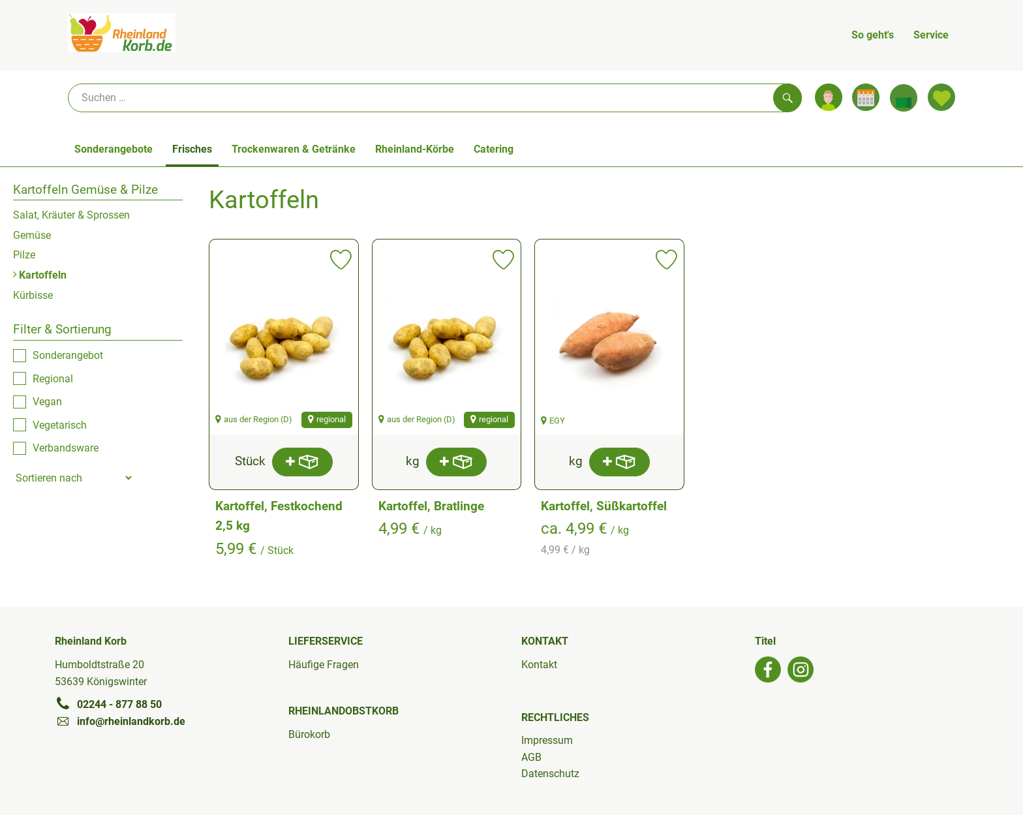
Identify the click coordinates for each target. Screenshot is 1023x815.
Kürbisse (33, 295)
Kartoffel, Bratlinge (431, 506)
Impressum (547, 740)
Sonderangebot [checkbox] (68, 355)
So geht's (872, 35)
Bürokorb (309, 734)
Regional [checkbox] (53, 379)
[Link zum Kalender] (865, 97)
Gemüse (32, 235)
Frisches (192, 149)
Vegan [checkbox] (47, 401)
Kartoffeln (40, 275)
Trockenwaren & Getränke (294, 149)
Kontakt (539, 664)
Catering (493, 149)
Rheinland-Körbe (414, 149)
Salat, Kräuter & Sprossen (71, 215)
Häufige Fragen (323, 664)
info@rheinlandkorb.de (120, 721)
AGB (531, 757)
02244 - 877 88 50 (108, 704)
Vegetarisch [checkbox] (60, 425)
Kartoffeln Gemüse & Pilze (85, 189)
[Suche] (435, 98)
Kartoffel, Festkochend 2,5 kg (279, 516)
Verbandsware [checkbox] (66, 448)
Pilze (24, 255)
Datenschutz (550, 773)
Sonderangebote (113, 149)
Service (931, 35)
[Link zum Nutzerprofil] (828, 97)
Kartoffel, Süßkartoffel (604, 506)
